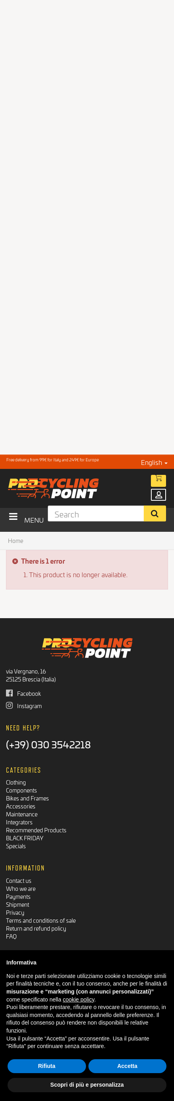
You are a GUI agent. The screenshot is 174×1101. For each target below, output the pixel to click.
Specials (16, 845)
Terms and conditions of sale (41, 920)
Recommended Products (36, 830)
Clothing (16, 782)
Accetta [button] (127, 1066)
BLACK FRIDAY (24, 838)
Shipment (17, 904)
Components (21, 790)
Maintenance (21, 814)
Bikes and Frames (27, 798)
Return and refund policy (36, 928)
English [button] (154, 462)
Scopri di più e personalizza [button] (86, 1084)
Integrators (19, 822)
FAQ (11, 936)
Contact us (18, 880)
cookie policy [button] (78, 999)
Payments (18, 896)
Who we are (20, 888)
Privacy (15, 912)
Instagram (24, 705)
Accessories (20, 806)
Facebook (23, 693)
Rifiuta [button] (46, 1066)
